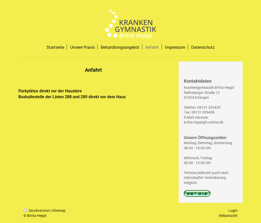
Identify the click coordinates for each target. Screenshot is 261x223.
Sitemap (59, 210)
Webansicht (228, 215)
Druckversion (36, 210)
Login (233, 210)
